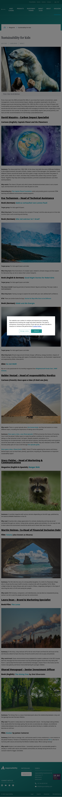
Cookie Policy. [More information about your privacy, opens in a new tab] (37, 326)
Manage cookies (24, 331)
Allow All (36, 331)
